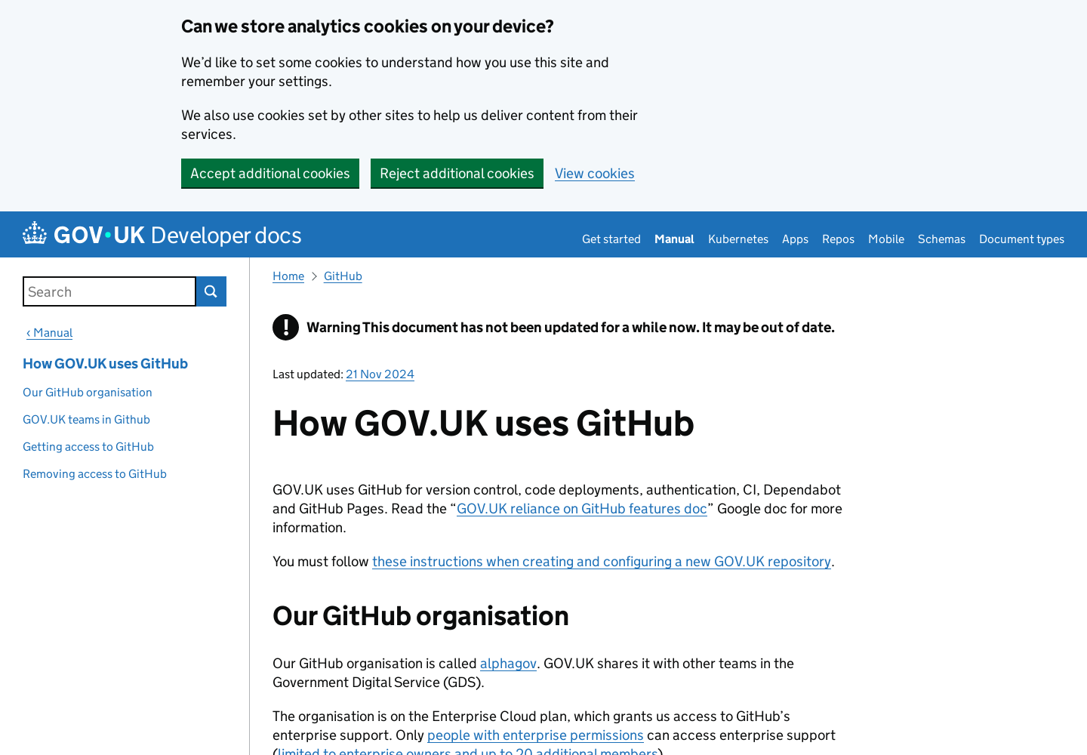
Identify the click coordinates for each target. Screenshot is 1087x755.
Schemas (941, 239)
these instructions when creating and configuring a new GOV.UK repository (601, 561)
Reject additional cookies (457, 173)
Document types (1021, 239)
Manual (674, 239)
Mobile (886, 239)
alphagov (508, 663)
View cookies (595, 173)
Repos (838, 239)
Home (288, 276)
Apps (795, 239)
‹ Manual (49, 332)
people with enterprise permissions (535, 735)
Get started (611, 239)
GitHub (343, 276)
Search (211, 291)
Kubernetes (738, 239)
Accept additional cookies (270, 173)
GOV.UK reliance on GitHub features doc (582, 508)
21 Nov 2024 (380, 374)
